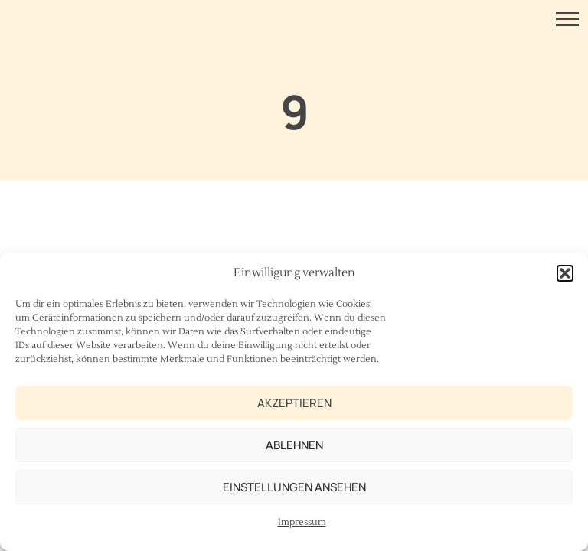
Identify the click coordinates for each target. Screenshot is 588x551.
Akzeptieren (294, 403)
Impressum (302, 522)
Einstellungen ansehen (294, 487)
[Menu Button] (567, 21)
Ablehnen (294, 445)
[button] (565, 273)
